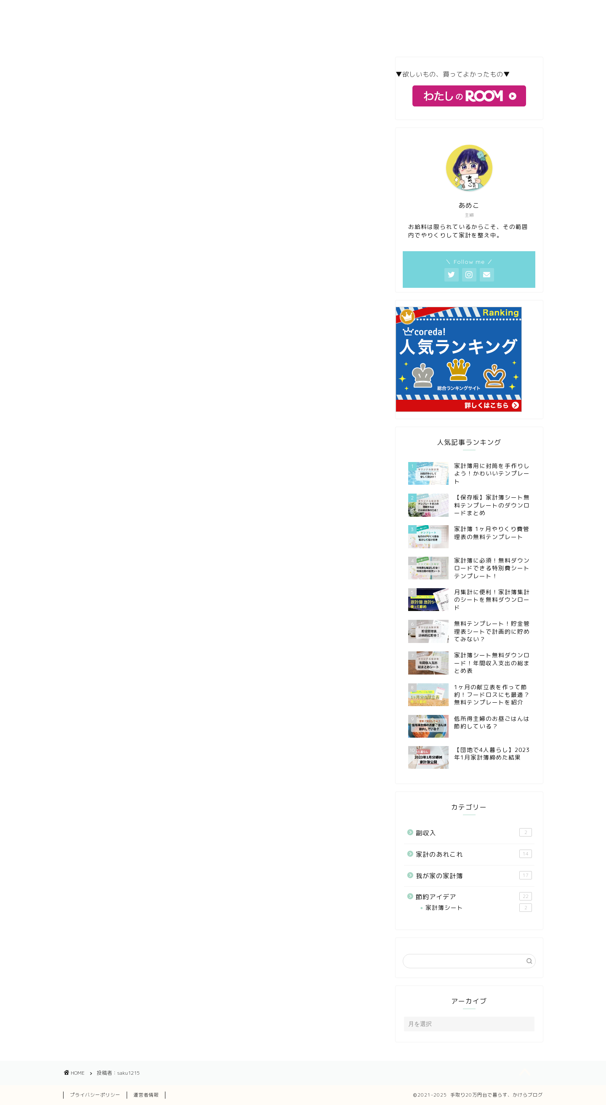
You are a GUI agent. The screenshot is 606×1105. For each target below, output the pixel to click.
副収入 (474, 832)
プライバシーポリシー (95, 1095)
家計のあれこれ (474, 854)
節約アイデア (474, 896)
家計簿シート (478, 907)
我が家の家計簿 (474, 875)
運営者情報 (146, 1095)
